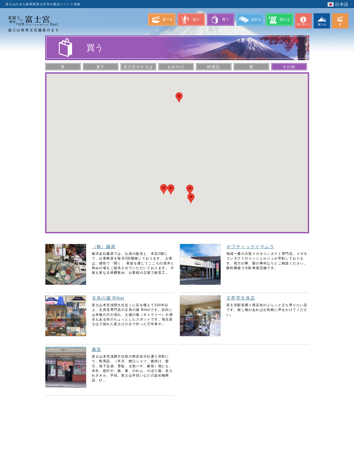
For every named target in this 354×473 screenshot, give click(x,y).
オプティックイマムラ (250, 246)
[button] (189, 190)
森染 (96, 349)
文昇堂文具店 (240, 298)
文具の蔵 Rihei (108, 298)
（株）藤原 (104, 246)
